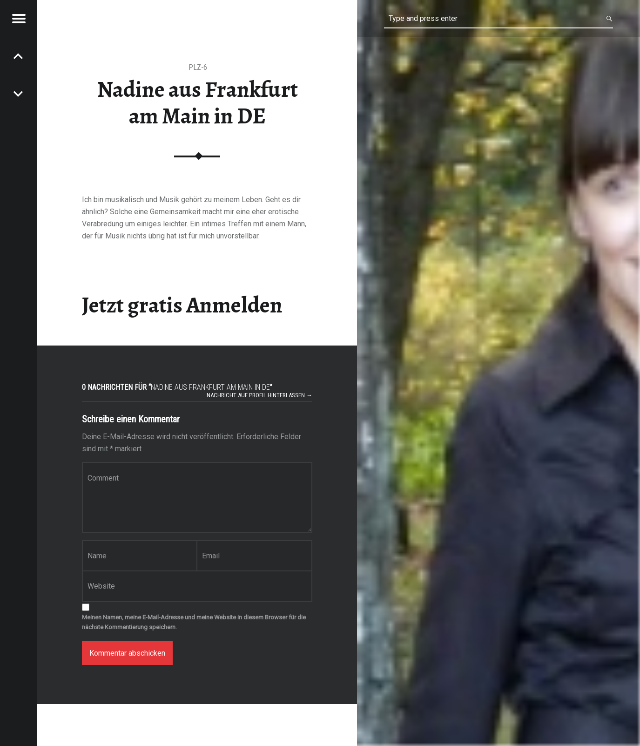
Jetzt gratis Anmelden (182, 305)
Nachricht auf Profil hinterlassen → (259, 395)
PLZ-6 (198, 67)
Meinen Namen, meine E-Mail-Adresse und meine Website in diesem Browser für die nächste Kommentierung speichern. (194, 622)
